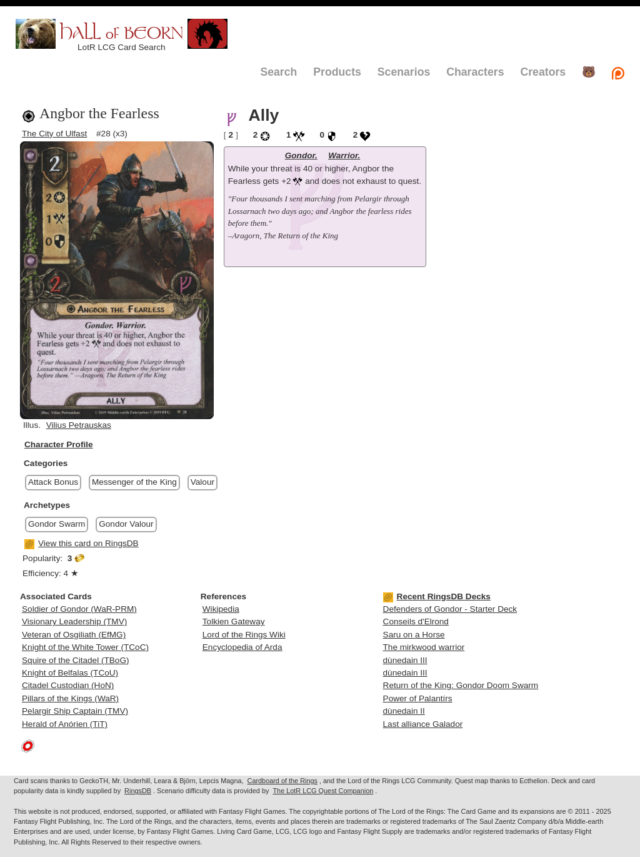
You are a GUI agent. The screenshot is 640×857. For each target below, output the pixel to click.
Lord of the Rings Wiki (244, 634)
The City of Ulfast (54, 133)
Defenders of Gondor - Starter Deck (450, 609)
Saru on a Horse (414, 634)
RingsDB (137, 790)
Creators (543, 72)
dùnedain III (405, 660)
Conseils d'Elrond (416, 621)
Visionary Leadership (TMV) (74, 621)
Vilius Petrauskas (78, 425)
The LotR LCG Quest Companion (322, 790)
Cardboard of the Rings (283, 780)
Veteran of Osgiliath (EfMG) (74, 634)
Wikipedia (220, 609)
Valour (202, 482)
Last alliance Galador (423, 724)
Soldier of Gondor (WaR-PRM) (79, 609)
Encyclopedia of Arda (242, 647)
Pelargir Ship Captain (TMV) (75, 711)
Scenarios (404, 72)
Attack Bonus (53, 482)
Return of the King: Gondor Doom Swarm (461, 685)
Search (278, 72)
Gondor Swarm (56, 524)
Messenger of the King (134, 482)
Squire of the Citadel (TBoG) (75, 660)
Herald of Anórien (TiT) (65, 724)
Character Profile (58, 444)
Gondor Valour (126, 524)
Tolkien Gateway (233, 621)
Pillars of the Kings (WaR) (70, 698)
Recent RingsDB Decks (437, 596)
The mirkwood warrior (424, 647)
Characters (475, 72)
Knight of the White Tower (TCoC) (85, 647)
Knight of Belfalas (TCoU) (70, 672)
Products (337, 72)
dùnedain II (404, 711)
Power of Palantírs (417, 698)
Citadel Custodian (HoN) (68, 685)
